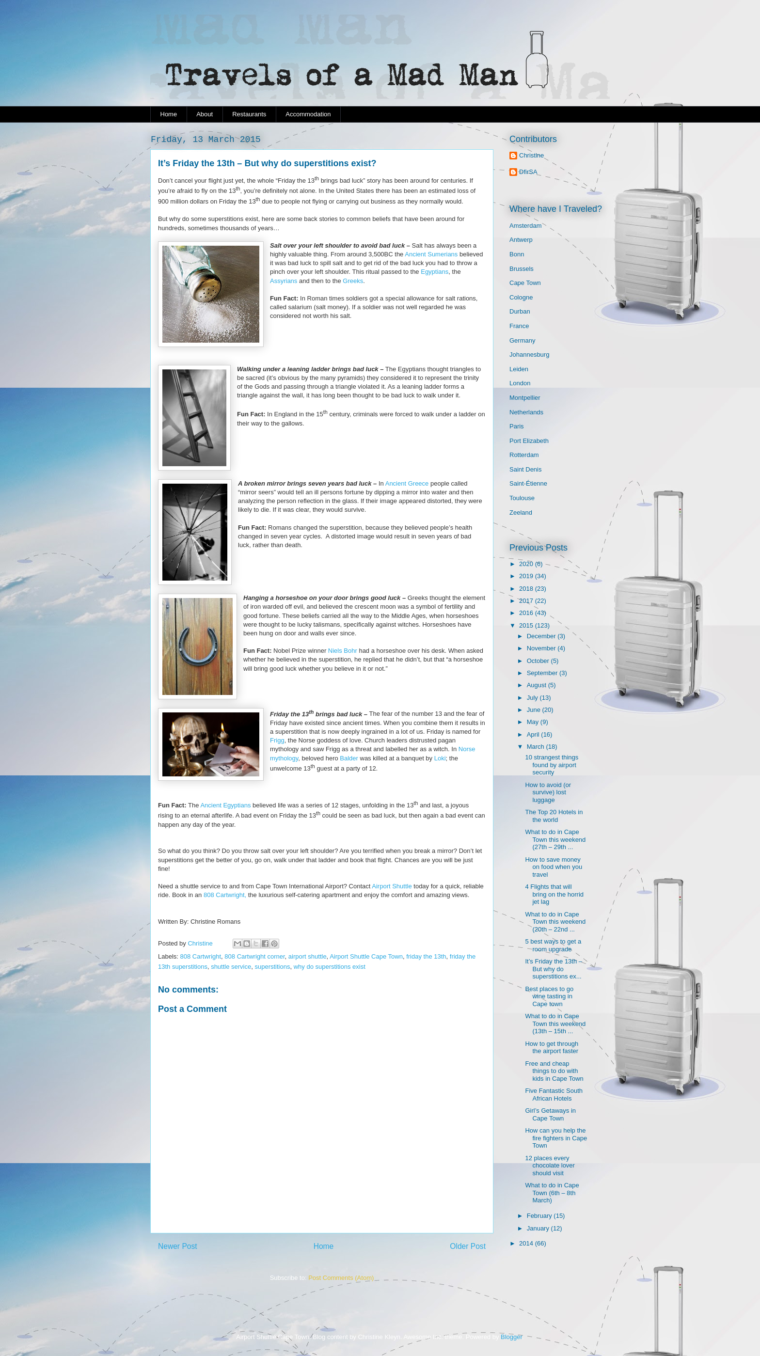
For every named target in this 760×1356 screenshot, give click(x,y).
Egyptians (434, 271)
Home (168, 114)
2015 (527, 625)
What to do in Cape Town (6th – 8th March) (552, 1193)
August (537, 685)
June (534, 709)
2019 (527, 576)
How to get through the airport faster (551, 1047)
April (534, 734)
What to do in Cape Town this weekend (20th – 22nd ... (555, 922)
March (536, 746)
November (542, 648)
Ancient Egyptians (225, 805)
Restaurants (249, 114)
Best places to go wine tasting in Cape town (549, 996)
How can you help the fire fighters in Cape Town (556, 1138)
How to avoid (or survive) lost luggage (548, 792)
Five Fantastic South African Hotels (554, 1094)
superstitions (272, 966)
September (543, 673)
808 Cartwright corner (254, 956)
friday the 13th (426, 956)
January (539, 1228)
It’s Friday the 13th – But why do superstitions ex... (553, 969)
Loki (438, 758)
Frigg (277, 740)
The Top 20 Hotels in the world (554, 815)
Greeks (352, 280)
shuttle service (231, 966)
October (539, 660)
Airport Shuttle (392, 886)
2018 (527, 588)
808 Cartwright (201, 956)
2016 (527, 612)
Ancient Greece (407, 483)
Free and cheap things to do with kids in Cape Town (554, 1071)
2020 (527, 564)
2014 (527, 1243)
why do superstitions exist (329, 966)
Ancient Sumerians (431, 254)
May (533, 721)
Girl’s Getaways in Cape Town (550, 1114)
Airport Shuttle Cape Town (366, 956)
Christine (531, 155)
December (542, 636)
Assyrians (283, 280)
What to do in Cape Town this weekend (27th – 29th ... (555, 839)
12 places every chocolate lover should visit (549, 1165)
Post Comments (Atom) (341, 1277)
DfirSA (528, 171)
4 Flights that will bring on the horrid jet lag (554, 894)
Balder (349, 758)
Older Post (468, 1246)
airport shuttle (307, 956)
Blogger (511, 1336)
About (204, 114)
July (533, 697)
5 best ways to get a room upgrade (553, 945)
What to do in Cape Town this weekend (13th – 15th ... (555, 1023)
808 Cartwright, (224, 895)
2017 (527, 600)
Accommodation (308, 114)
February (540, 1215)
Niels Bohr (342, 650)
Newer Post (177, 1246)
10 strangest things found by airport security (551, 765)
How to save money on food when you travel (553, 867)
